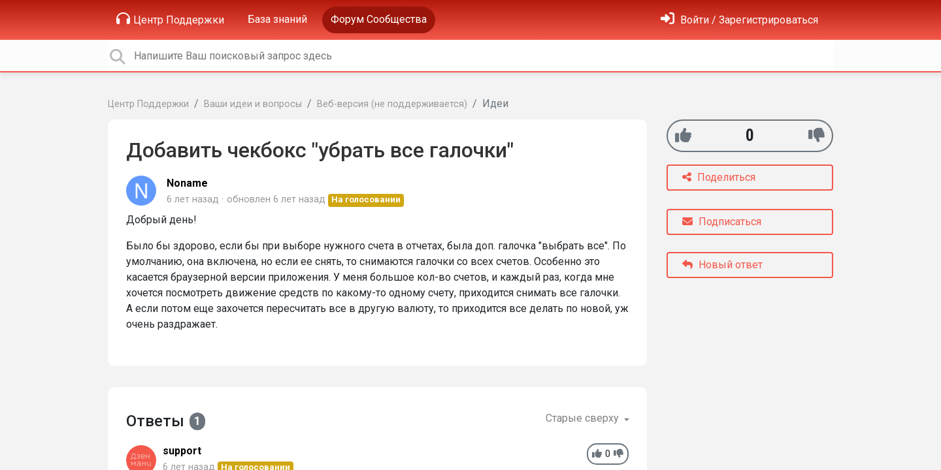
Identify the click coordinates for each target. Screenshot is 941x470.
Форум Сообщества (379, 19)
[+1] (683, 135)
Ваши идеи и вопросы (253, 104)
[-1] (816, 135)
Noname (187, 183)
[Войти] (739, 20)
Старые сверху (583, 418)
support (182, 451)
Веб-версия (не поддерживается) (392, 104)
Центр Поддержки (170, 19)
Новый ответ (722, 264)
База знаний (277, 19)
